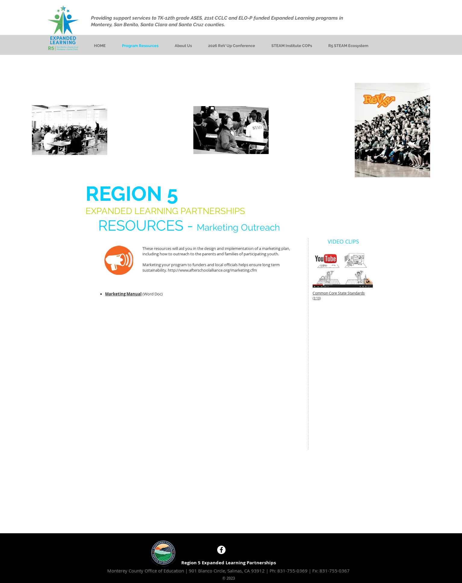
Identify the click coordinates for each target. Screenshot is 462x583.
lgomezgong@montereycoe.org (318, 539)
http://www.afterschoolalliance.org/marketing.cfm (212, 270)
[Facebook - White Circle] (221, 550)
